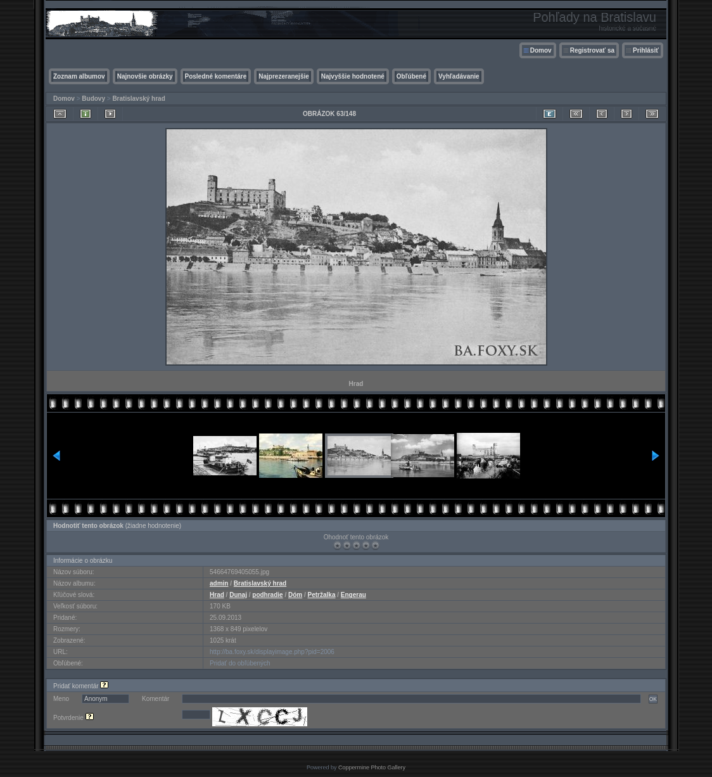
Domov (541, 50)
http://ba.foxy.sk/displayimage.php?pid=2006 (272, 651)
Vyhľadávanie (459, 76)
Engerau (353, 594)
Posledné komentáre (216, 76)
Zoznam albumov (79, 76)
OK (653, 699)
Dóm (295, 594)
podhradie (267, 594)
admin (219, 583)
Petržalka (322, 594)
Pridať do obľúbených (240, 663)
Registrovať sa (592, 50)
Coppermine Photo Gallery (371, 767)
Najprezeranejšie (283, 76)
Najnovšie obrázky (145, 76)
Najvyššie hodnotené (353, 76)
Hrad (217, 594)
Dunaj (238, 594)
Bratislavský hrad (138, 98)
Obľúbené (411, 76)
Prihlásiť (646, 50)
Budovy (93, 98)
